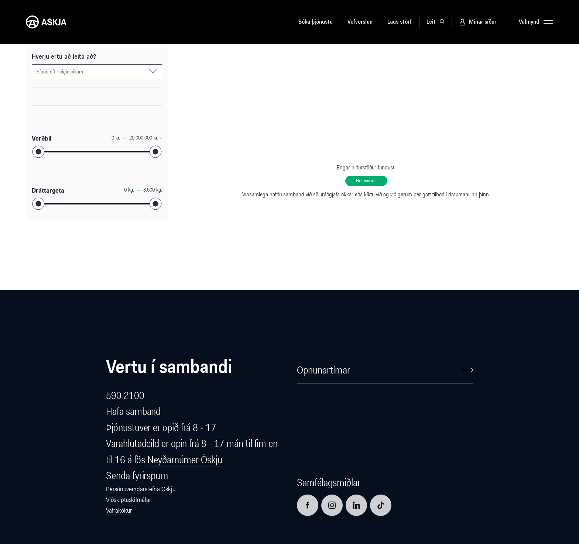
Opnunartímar (385, 370)
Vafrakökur (118, 510)
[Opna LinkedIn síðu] (356, 505)
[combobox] (97, 71)
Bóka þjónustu (315, 22)
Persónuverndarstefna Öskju (140, 489)
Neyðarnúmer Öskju (184, 459)
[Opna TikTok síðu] (380, 505)
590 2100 (125, 395)
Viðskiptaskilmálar (128, 499)
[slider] (38, 152)
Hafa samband (133, 411)
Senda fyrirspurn (137, 475)
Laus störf (399, 22)
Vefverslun (360, 22)
